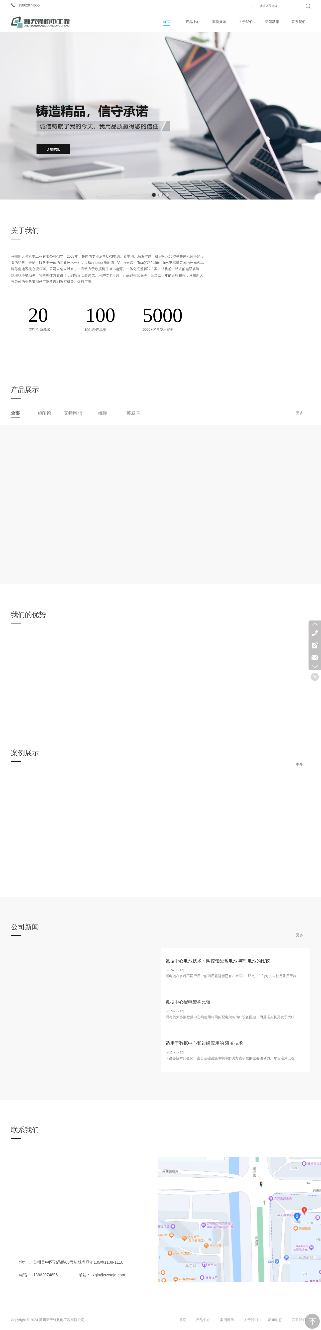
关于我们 (251, 1320)
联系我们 (299, 1320)
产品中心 (203, 1320)
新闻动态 (275, 1320)
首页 (182, 1320)
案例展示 (227, 1320)
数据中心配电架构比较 (188, 1002)
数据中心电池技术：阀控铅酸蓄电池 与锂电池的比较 (218, 960)
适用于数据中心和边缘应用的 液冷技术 (204, 1043)
